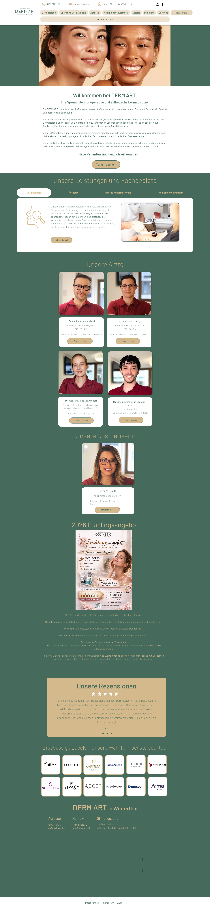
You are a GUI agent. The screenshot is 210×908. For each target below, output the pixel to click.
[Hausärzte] (182, 12)
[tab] (34, 192)
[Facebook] (163, 4)
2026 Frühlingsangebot (105, 525)
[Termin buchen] (106, 164)
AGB (119, 902)
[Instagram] (157, 4)
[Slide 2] (107, 733)
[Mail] (70, 4)
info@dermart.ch (82, 827)
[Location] (99, 4)
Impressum (108, 902)
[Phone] (43, 4)
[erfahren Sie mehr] (61, 240)
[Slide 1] (103, 733)
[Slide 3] (111, 733)
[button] (49, 12)
